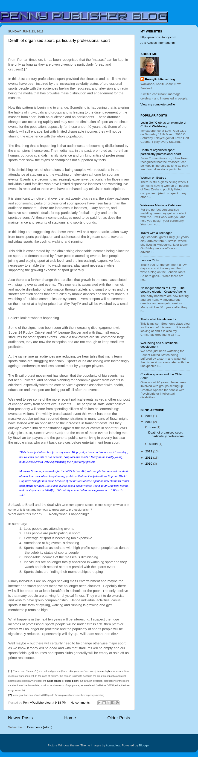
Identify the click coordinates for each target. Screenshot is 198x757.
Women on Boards (153, 177)
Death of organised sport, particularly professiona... (167, 434)
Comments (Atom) (39, 727)
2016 (149, 416)
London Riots (149, 260)
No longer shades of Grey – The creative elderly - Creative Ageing (163, 289)
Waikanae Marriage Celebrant (161, 205)
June (153, 427)
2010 (149, 463)
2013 (149, 422)
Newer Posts (20, 717)
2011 (149, 457)
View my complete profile (157, 104)
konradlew (113, 745)
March (153, 443)
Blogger (144, 745)
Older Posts (118, 717)
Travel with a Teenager (156, 233)
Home (70, 717)
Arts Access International (157, 42)
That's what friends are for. (158, 319)
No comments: (80, 702)
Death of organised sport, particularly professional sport (59, 40)
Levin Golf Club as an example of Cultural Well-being (163, 124)
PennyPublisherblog (160, 79)
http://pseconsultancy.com (158, 37)
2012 (149, 451)
